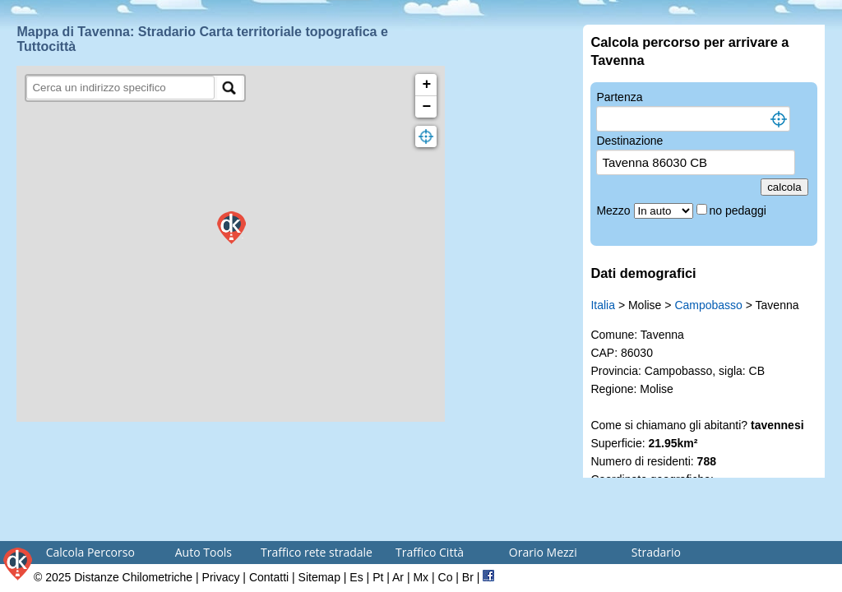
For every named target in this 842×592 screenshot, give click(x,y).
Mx (420, 577)
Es (356, 577)
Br (468, 577)
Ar (398, 577)
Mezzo (614, 210)
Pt (377, 577)
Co (445, 577)
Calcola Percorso (90, 552)
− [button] (427, 107)
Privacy (221, 577)
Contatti (269, 577)
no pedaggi (740, 210)
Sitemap (319, 577)
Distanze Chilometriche (133, 577)
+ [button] (427, 85)
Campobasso (708, 305)
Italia (602, 305)
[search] (120, 87)
